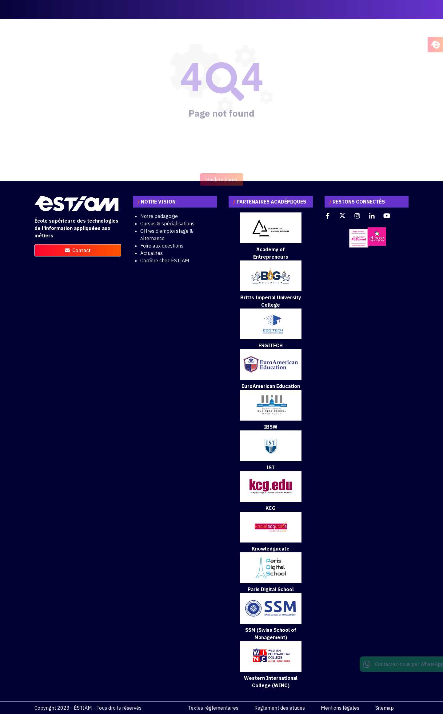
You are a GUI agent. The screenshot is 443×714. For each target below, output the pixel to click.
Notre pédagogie (159, 216)
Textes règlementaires (213, 708)
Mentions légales (340, 708)
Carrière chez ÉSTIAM (164, 260)
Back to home (221, 186)
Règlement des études (279, 708)
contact (78, 250)
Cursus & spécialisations (167, 223)
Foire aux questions (161, 246)
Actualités (151, 253)
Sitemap (384, 708)
